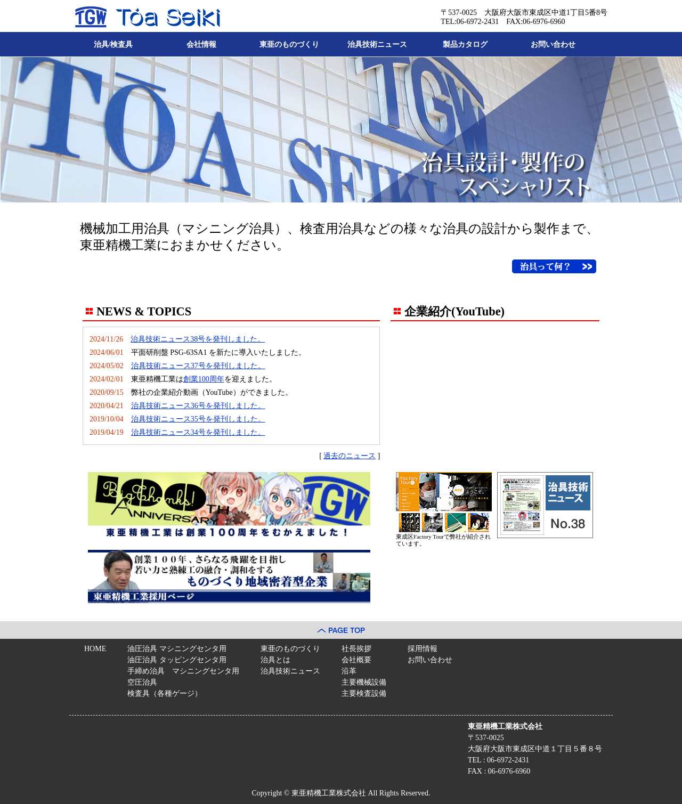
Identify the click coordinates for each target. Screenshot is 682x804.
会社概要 (356, 660)
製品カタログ (465, 44)
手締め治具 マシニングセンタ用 (183, 671)
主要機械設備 (364, 682)
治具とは (275, 660)
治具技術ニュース (377, 44)
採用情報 (422, 649)
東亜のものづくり (289, 44)
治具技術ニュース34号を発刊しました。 (198, 432)
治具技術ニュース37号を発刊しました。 (198, 366)
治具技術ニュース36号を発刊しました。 (198, 406)
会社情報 (201, 44)
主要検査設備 (364, 693)
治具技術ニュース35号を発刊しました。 (198, 419)
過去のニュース (349, 456)
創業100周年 (203, 379)
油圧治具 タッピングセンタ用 (176, 660)
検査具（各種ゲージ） (164, 693)
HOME (95, 649)
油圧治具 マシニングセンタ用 (176, 649)
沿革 (349, 671)
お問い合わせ (553, 44)
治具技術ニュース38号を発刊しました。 (198, 339)
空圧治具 (142, 682)
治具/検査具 (113, 44)
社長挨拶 (356, 649)
